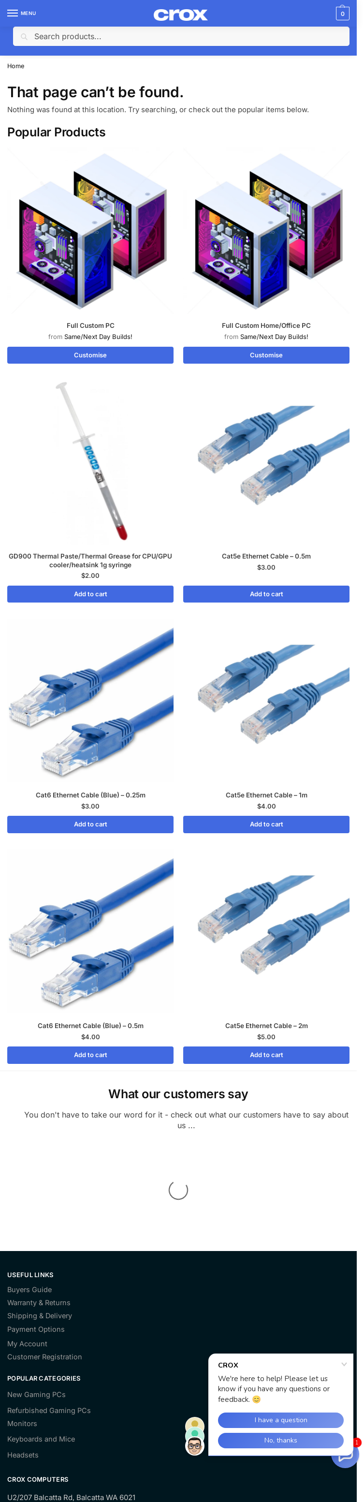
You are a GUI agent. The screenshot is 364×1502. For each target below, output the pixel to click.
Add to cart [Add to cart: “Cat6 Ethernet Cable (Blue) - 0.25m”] (90, 824)
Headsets (23, 1358)
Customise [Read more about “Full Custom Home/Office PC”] (266, 355)
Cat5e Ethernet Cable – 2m (266, 1026)
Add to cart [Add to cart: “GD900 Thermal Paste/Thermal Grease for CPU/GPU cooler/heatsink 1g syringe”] (90, 594)
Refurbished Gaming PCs (49, 1314)
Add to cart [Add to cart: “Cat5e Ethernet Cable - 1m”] (266, 824)
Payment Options (36, 1233)
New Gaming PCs (36, 1298)
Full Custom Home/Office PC (266, 325)
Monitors (22, 1327)
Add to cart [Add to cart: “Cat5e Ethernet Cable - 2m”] (266, 1055)
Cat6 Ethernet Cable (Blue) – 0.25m (91, 795)
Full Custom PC (91, 325)
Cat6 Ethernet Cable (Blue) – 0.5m (91, 1026)
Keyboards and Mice (41, 1342)
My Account (27, 1247)
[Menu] (21, 13)
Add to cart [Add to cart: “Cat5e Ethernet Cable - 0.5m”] (266, 594)
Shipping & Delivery (39, 1219)
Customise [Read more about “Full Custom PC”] (90, 355)
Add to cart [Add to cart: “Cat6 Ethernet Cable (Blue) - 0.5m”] (90, 1055)
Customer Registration (44, 1260)
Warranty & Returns (39, 1206)
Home (15, 66)
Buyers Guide (29, 1193)
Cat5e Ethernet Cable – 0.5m (266, 556)
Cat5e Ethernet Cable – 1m (266, 795)
